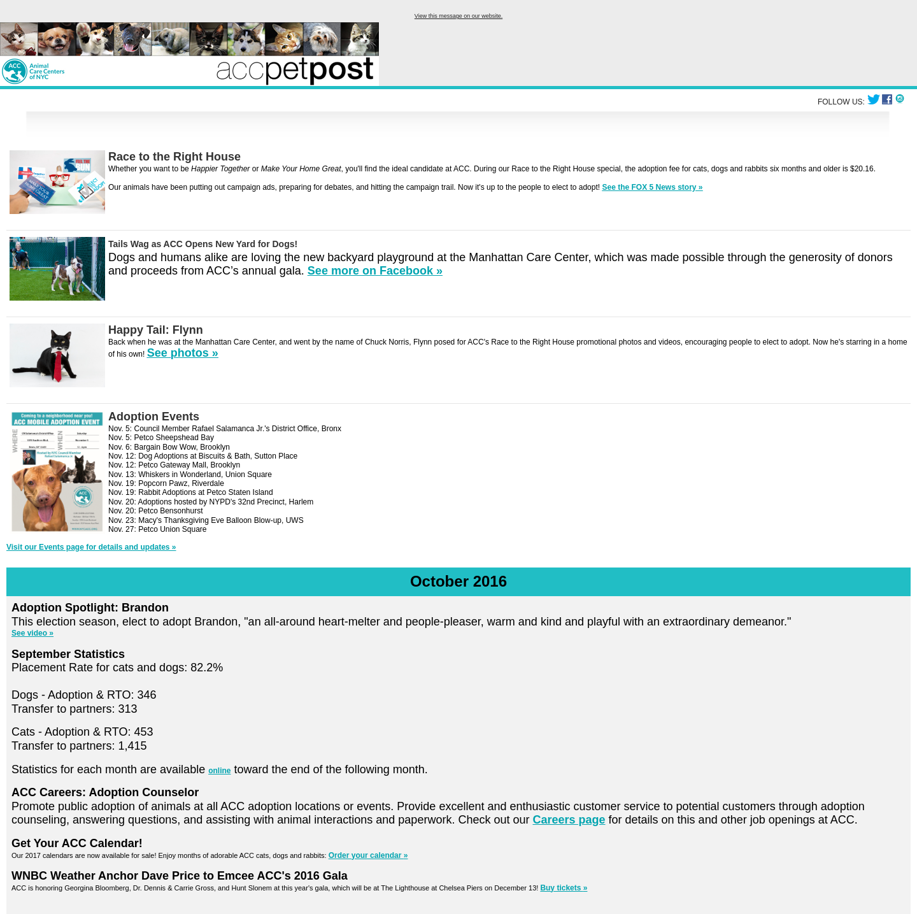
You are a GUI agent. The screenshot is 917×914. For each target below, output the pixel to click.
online (219, 770)
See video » (32, 633)
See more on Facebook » (375, 270)
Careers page (568, 819)
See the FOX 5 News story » (652, 187)
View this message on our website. (458, 16)
